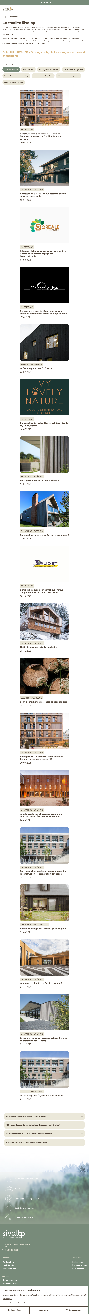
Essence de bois (9, 1268)
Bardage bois (8, 1262)
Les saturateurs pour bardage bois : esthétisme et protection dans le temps (43, 1039)
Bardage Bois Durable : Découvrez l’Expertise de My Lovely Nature (44, 424)
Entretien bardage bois (73, 69)
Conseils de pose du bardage (16, 76)
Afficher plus (7, 1299)
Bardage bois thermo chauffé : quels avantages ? (44, 535)
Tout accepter (73, 1310)
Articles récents (11, 69)
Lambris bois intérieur (13, 82)
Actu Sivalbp (28, 69)
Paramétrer (44, 1310)
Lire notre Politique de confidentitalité (17, 1303)
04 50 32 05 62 (44, 2)
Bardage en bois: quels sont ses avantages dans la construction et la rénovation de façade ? (43, 872)
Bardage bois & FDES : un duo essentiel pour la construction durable (43, 195)
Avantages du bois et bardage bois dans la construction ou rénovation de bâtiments (41, 815)
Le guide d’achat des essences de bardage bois (43, 701)
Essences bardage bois (43, 76)
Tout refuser (15, 1310)
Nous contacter (78, 1268)
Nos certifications (10, 1283)
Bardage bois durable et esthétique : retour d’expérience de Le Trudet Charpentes (41, 591)
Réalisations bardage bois (68, 76)
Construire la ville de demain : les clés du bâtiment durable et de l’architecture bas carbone (40, 136)
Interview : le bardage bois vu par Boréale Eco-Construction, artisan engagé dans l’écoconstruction (43, 253)
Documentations (79, 1265)
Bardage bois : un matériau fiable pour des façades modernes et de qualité (41, 758)
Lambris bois (8, 1265)
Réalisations (77, 1262)
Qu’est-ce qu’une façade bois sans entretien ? (43, 1095)
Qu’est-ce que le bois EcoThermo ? (37, 368)
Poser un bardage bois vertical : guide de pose (43, 928)
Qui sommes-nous (10, 1280)
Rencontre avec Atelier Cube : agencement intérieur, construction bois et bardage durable (43, 312)
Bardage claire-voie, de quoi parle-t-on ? (40, 480)
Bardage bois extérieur (49, 69)
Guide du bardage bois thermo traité (38, 647)
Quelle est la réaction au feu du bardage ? (41, 983)
